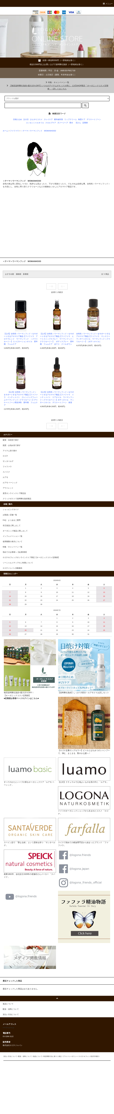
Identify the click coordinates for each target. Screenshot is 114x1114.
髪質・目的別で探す (11, 440)
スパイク (6, 472)
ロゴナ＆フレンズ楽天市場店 (89, 1056)
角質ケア (81, 119)
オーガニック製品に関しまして (15, 531)
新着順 (25, 274)
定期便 (85, 123)
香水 (71, 123)
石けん (78, 123)
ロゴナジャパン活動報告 (12, 568)
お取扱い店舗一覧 (10, 515)
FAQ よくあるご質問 (11, 520)
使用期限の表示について (12, 542)
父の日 (26, 119)
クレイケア (48, 119)
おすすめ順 (9, 274)
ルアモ (5, 477)
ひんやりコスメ (36, 119)
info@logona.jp (8, 1028)
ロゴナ (5, 456)
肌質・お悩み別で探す (12, 445)
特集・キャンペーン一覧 (57, 82)
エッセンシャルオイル (35, 123)
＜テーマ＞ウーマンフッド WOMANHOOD (39, 131)
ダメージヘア (62, 123)
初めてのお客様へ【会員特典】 (15, 552)
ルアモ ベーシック (10, 483)
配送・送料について (25, 1056)
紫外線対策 (58, 119)
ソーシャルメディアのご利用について (18, 563)
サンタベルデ (8, 461)
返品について (37, 1056)
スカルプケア (50, 123)
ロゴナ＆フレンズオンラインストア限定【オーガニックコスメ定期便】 (31, 557)
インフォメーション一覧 (12, 536)
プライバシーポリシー (70, 1056)
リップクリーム (70, 119)
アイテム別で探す (10, 451)
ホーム (5, 131)
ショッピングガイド (11, 509)
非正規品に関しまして (12, 526)
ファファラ (14, 131)
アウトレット (8, 488)
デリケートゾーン (94, 119)
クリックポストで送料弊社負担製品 (17, 499)
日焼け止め (17, 119)
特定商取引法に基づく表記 (52, 1056)
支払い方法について (10, 1056)
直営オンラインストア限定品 (14, 493)
